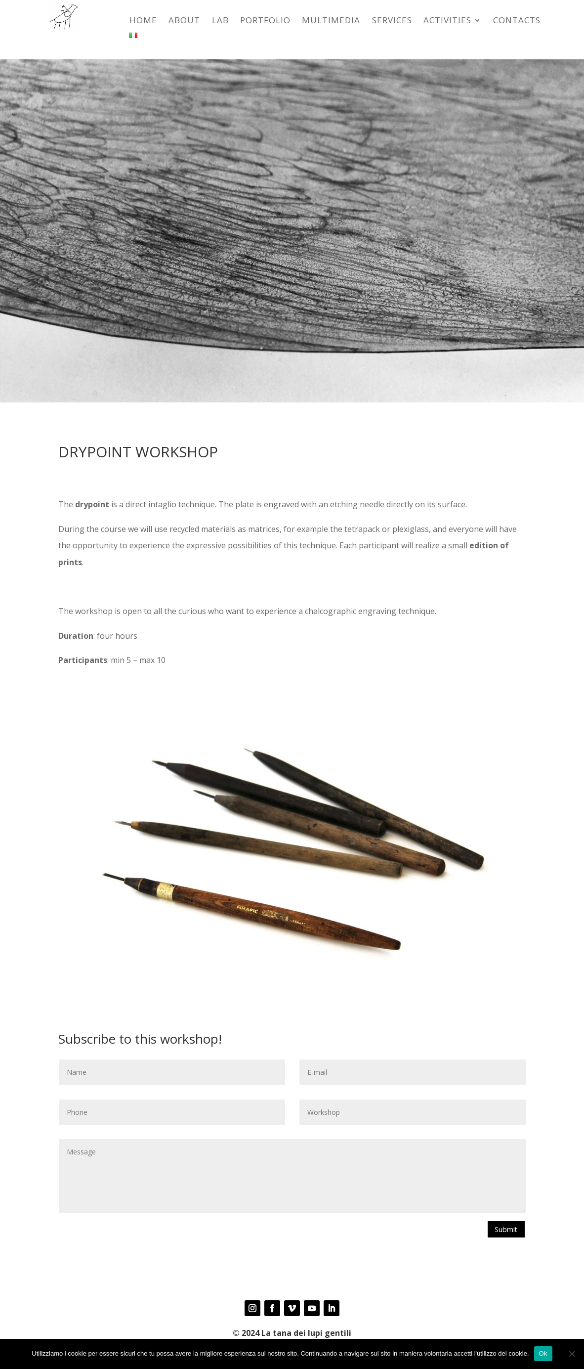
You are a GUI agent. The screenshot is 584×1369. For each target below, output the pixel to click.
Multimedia (331, 21)
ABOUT (184, 21)
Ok (543, 1353)
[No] (572, 1354)
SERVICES (392, 21)
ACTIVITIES (447, 21)
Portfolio (265, 21)
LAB (220, 21)
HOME (143, 21)
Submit (504, 1230)
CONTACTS (517, 21)
